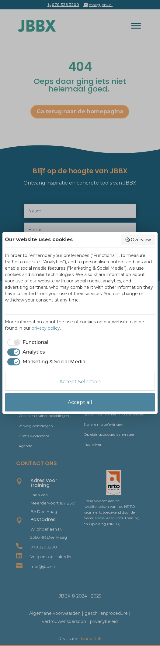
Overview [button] (138, 239)
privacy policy (46, 328)
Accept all (80, 402)
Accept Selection (80, 382)
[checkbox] (26, 342)
